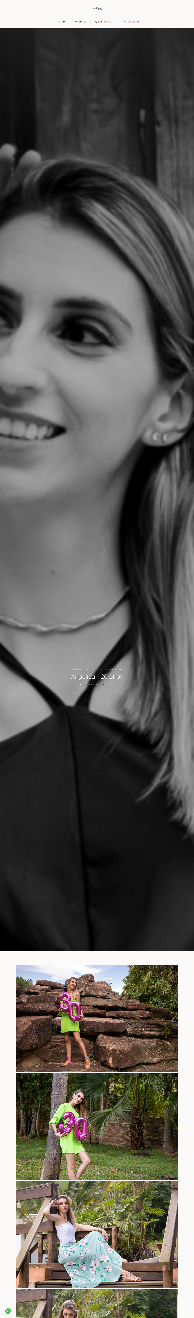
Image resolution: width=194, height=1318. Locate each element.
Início (62, 21)
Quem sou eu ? (105, 21)
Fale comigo (132, 21)
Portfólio (81, 21)
